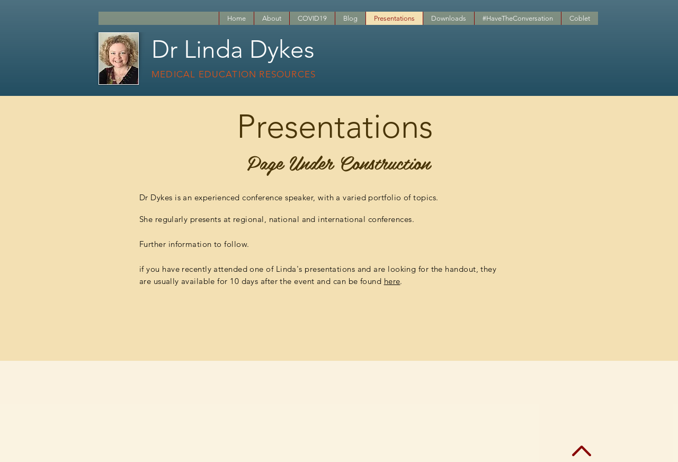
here (392, 281)
